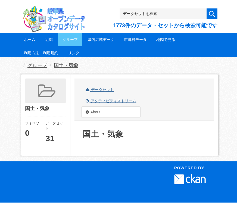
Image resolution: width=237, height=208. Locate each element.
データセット (100, 90)
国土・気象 (66, 65)
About (93, 112)
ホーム (29, 39)
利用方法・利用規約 (41, 53)
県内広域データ (101, 39)
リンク (73, 53)
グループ (70, 39)
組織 (49, 39)
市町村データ (135, 39)
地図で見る (165, 39)
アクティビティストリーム (111, 101)
